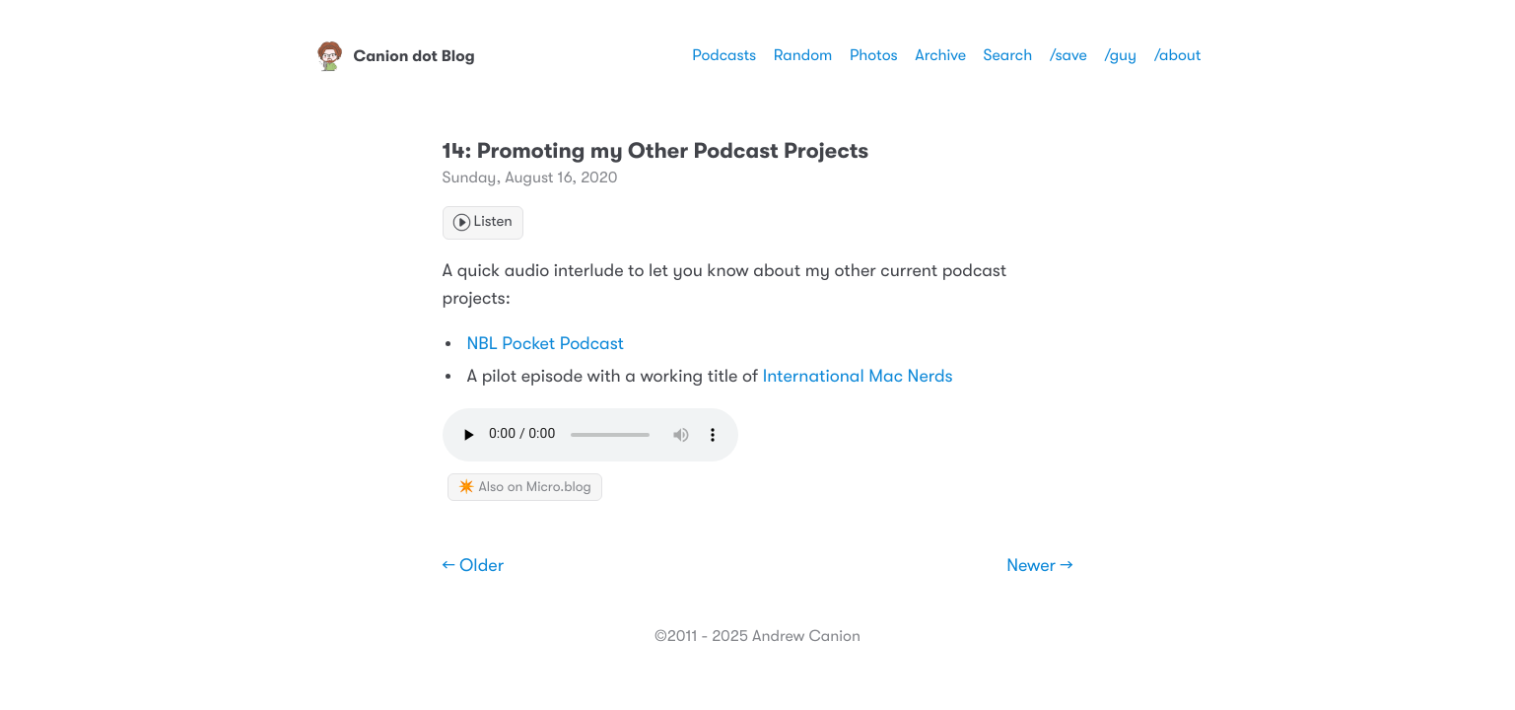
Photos (874, 55)
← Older (474, 566)
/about (1178, 55)
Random (803, 55)
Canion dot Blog (394, 56)
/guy (1120, 55)
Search (1008, 55)
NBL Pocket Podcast (545, 344)
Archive (940, 55)
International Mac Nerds (858, 377)
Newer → (1039, 566)
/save (1068, 55)
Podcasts (724, 55)
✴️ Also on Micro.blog (524, 487)
